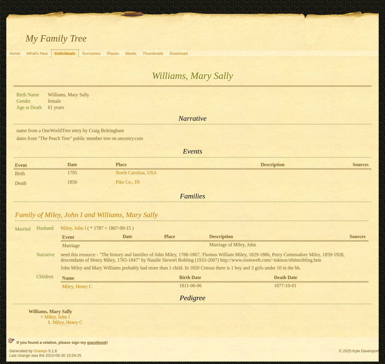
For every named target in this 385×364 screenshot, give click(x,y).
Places (113, 53)
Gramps (41, 351)
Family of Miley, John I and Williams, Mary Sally (86, 215)
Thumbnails (153, 53)
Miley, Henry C (77, 286)
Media (130, 53)
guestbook (97, 342)
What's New (37, 53)
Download (178, 53)
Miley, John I (73, 228)
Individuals (64, 53)
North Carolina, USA (136, 172)
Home (14, 53)
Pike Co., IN (128, 182)
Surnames (91, 53)
